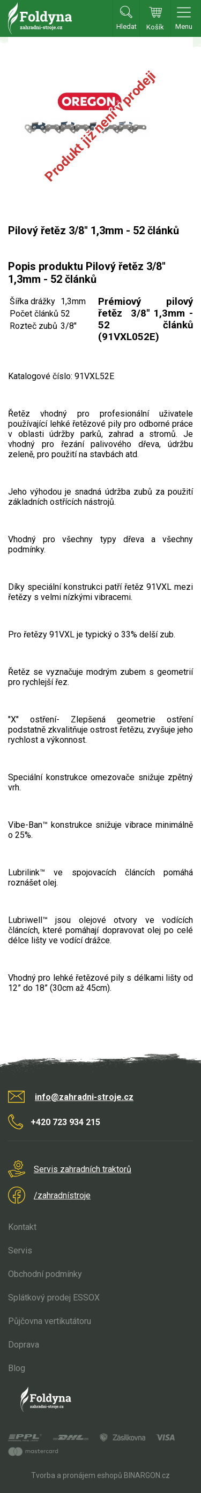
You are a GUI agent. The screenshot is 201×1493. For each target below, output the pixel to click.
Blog (16, 1368)
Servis (20, 1250)
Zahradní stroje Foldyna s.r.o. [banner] (40, 18)
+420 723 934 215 (65, 1122)
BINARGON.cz (147, 1475)
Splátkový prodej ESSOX (54, 1297)
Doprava (23, 1345)
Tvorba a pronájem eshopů (76, 1475)
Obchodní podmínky (45, 1274)
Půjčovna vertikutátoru (49, 1321)
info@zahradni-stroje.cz (84, 1097)
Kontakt (22, 1227)
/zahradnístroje (62, 1195)
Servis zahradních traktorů (82, 1169)
